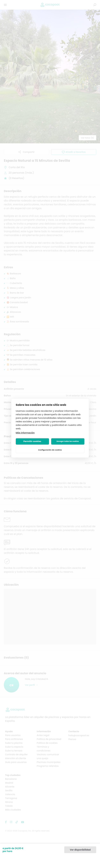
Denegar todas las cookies (67, 441)
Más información (25, 432)
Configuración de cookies (50, 450)
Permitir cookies (32, 441)
